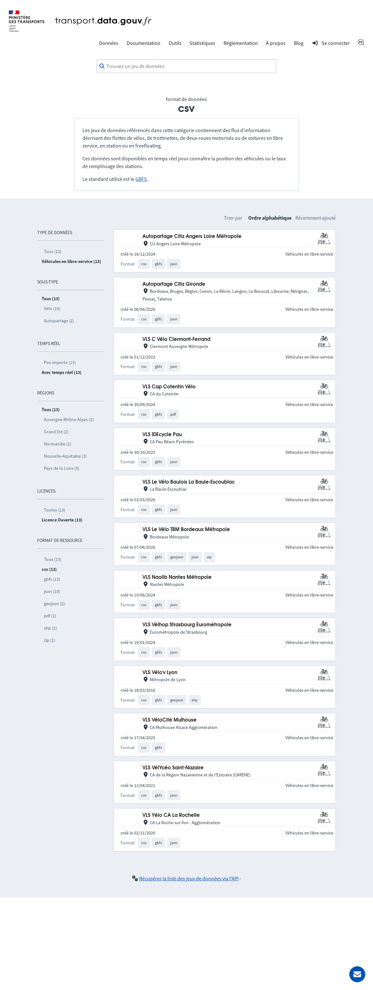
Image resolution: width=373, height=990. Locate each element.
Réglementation (241, 43)
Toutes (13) (54, 510)
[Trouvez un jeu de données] (186, 66)
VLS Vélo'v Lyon (159, 672)
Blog (298, 43)
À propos (275, 43)
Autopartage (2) (59, 321)
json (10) (52, 591)
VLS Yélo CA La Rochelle (171, 815)
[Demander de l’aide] (357, 974)
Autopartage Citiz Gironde (173, 284)
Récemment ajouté (315, 218)
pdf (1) (50, 616)
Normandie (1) (57, 444)
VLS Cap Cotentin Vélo (169, 387)
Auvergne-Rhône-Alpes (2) (69, 419)
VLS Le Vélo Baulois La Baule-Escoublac (188, 482)
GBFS (141, 179)
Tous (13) (52, 251)
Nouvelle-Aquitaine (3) (65, 456)
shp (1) (50, 628)
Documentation (143, 43)
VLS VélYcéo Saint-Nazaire (173, 768)
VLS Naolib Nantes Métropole (177, 577)
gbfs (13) (52, 579)
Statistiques (202, 43)
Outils (175, 43)
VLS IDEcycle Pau (162, 434)
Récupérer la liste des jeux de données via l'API (189, 878)
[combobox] (186, 66)
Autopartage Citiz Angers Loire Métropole (192, 236)
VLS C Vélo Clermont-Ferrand (176, 339)
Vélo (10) (52, 308)
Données (108, 43)
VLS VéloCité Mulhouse (169, 720)
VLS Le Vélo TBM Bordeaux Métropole (186, 529)
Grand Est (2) (56, 432)
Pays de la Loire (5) (61, 468)
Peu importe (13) (60, 362)
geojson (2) (54, 603)
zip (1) (49, 640)
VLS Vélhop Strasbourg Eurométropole (187, 624)
